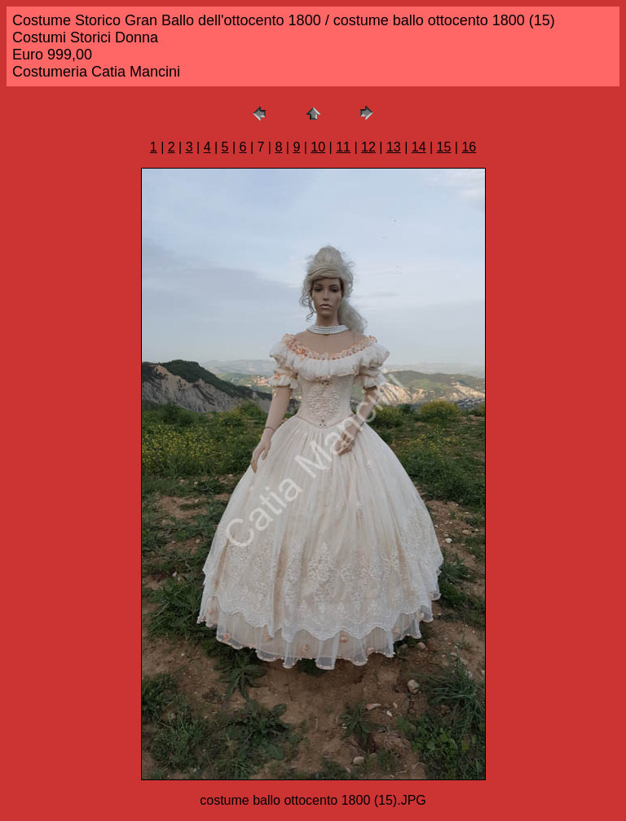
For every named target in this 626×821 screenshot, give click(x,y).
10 (318, 147)
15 (444, 147)
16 (468, 147)
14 (419, 147)
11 (343, 147)
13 (393, 147)
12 (368, 147)
